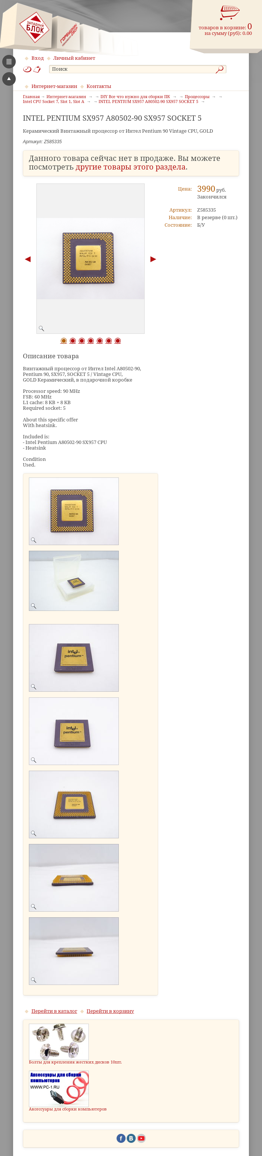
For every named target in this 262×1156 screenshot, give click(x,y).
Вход (37, 58)
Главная (31, 97)
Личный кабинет (74, 58)
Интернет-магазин (54, 86)
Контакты (99, 86)
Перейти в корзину (110, 1011)
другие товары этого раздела (131, 167)
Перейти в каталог (54, 1011)
